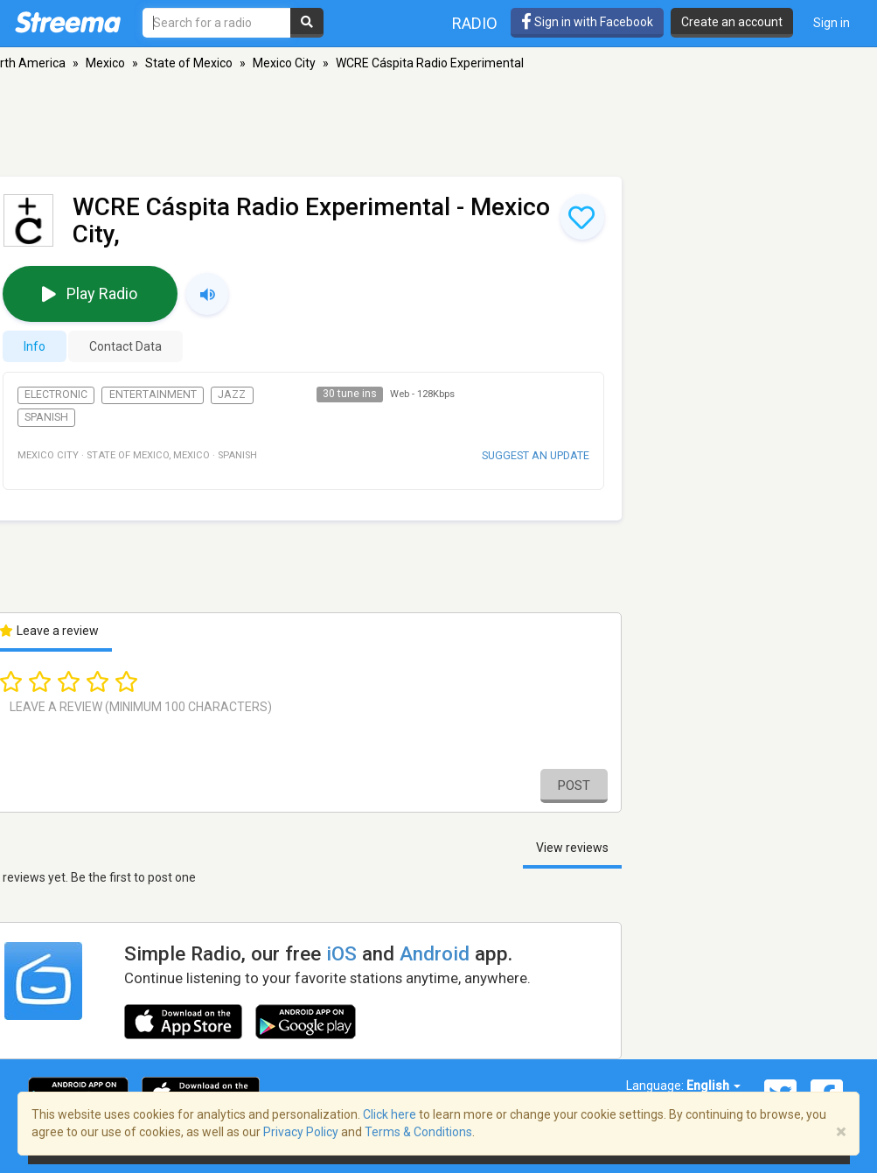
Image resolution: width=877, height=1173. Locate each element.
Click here (389, 1114)
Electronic (55, 394)
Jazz (232, 394)
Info (34, 346)
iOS (341, 953)
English (713, 1086)
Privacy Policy (300, 1132)
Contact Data (125, 346)
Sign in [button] (831, 23)
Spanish (46, 417)
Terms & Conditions (418, 1132)
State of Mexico (189, 63)
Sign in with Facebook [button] (587, 22)
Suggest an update (535, 455)
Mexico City (284, 63)
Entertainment (153, 394)
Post (574, 785)
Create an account (732, 22)
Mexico (105, 63)
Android (435, 953)
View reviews (572, 848)
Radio (475, 23)
